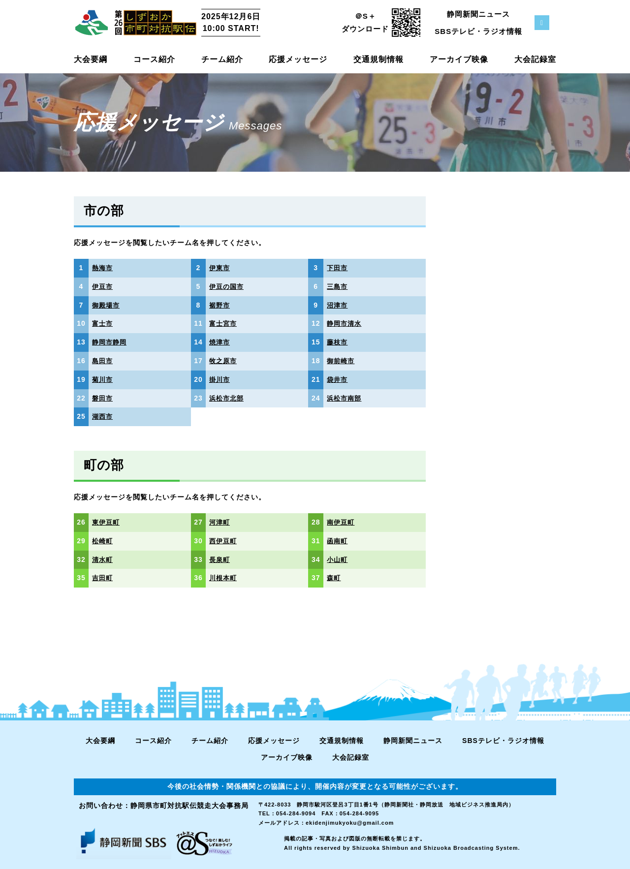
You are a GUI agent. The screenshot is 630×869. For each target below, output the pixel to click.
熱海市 (103, 268)
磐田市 (103, 398)
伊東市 (220, 268)
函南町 (338, 541)
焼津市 (220, 342)
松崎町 (103, 541)
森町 (334, 578)
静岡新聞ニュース (478, 14)
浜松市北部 (227, 398)
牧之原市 (224, 361)
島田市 (103, 361)
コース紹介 (154, 59)
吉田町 (103, 578)
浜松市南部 (345, 398)
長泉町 (220, 559)
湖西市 (103, 416)
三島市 (338, 286)
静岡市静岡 (110, 342)
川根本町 (224, 578)
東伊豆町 (107, 522)
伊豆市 (103, 286)
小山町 (338, 559)
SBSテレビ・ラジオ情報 (478, 31)
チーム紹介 (222, 59)
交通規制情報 (378, 59)
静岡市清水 (345, 323)
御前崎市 (341, 361)
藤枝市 (338, 342)
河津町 (220, 522)
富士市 (103, 323)
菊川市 (103, 379)
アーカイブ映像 (459, 59)
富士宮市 (224, 323)
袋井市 (338, 379)
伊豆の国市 (227, 286)
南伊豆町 (341, 522)
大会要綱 (90, 59)
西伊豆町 (224, 541)
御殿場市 (107, 305)
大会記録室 (535, 59)
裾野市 (220, 305)
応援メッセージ (298, 59)
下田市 (338, 268)
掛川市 (220, 379)
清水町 (103, 559)
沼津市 (338, 305)
